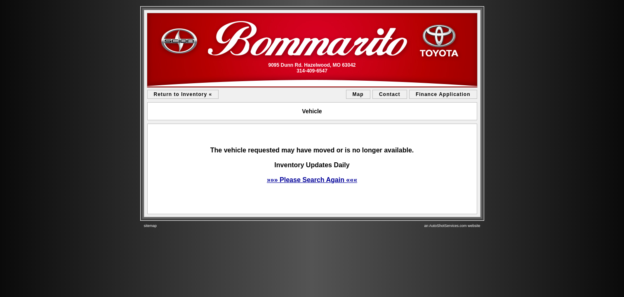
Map (358, 94)
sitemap (150, 226)
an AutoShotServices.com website (452, 226)
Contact (389, 94)
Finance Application (443, 94)
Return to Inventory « (183, 94)
